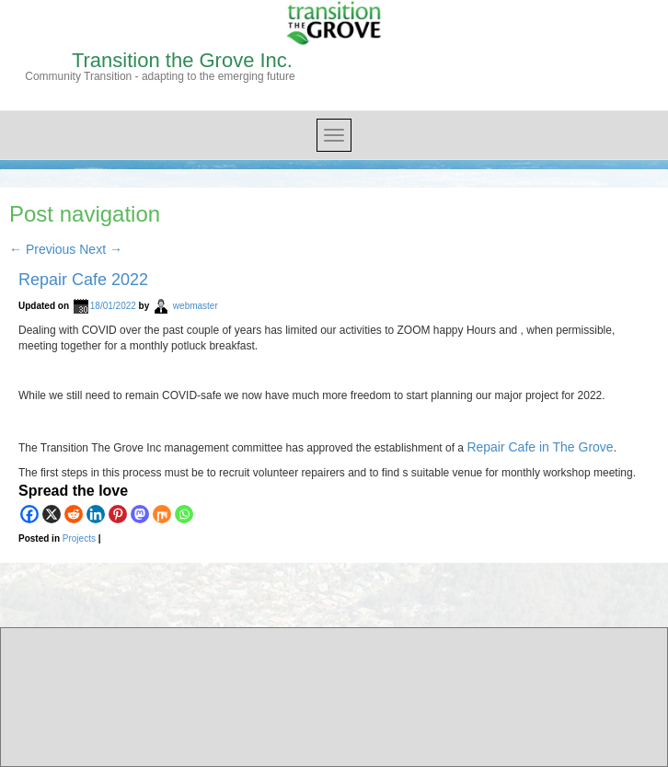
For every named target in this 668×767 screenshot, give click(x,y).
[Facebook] (29, 514)
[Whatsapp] (184, 514)
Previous (42, 249)
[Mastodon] (140, 514)
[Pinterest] (118, 514)
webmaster (195, 306)
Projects (79, 538)
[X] (51, 514)
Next (100, 249)
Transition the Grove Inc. (182, 60)
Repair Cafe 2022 (83, 279)
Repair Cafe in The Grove (539, 447)
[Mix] (162, 514)
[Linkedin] (95, 514)
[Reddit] (73, 514)
